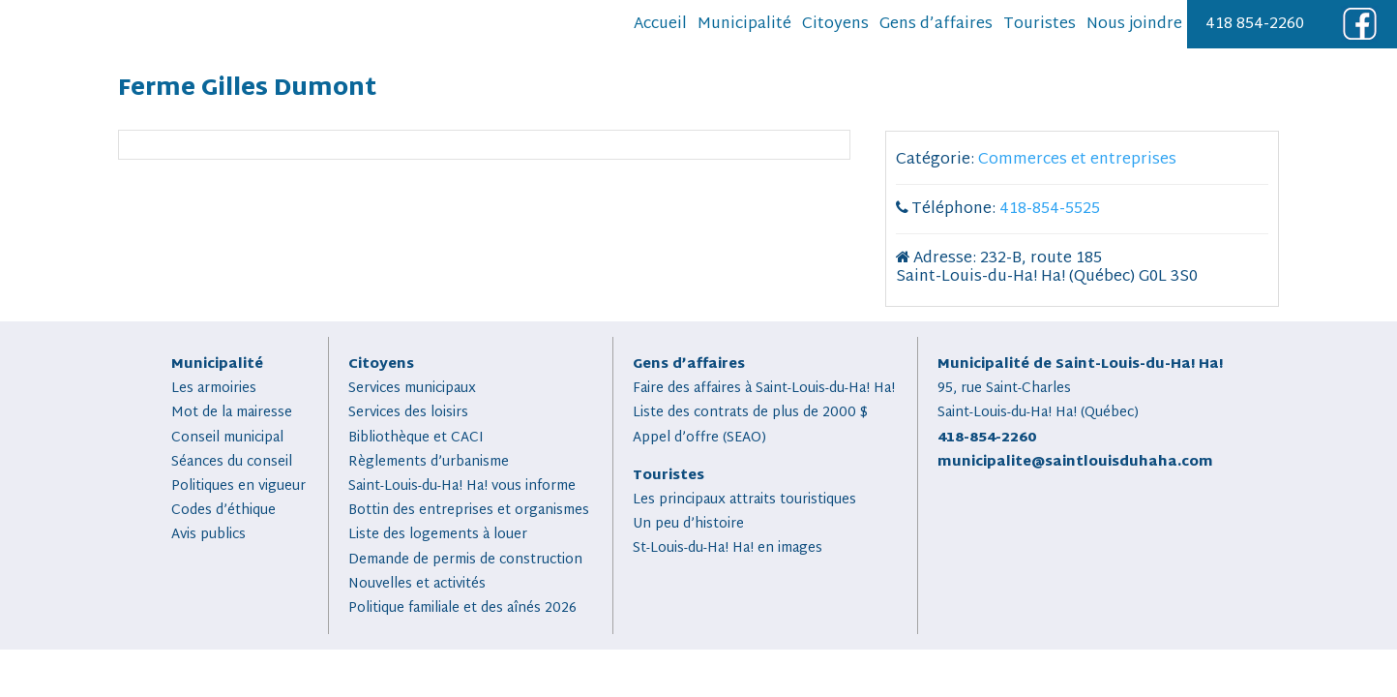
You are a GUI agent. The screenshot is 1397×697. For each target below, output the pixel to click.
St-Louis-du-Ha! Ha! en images (727, 548)
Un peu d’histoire (688, 524)
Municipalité (744, 25)
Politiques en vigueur (238, 486)
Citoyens (835, 25)
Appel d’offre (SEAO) (699, 438)
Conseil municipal (227, 438)
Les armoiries (213, 389)
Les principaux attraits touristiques (744, 500)
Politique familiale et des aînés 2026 (462, 608)
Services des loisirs (408, 413)
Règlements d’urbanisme (428, 462)
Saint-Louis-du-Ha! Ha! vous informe (462, 486)
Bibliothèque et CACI (416, 438)
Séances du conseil (231, 462)
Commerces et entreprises (1077, 160)
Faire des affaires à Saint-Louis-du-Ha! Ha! (764, 389)
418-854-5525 (1049, 210)
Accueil (660, 25)
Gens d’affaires (936, 25)
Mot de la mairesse (231, 413)
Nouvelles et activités (417, 584)
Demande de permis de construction (465, 560)
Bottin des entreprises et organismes (468, 511)
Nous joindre (1134, 25)
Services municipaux (412, 389)
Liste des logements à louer (437, 535)
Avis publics (208, 535)
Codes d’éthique (223, 511)
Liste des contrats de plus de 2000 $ (750, 413)
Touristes (1039, 25)
